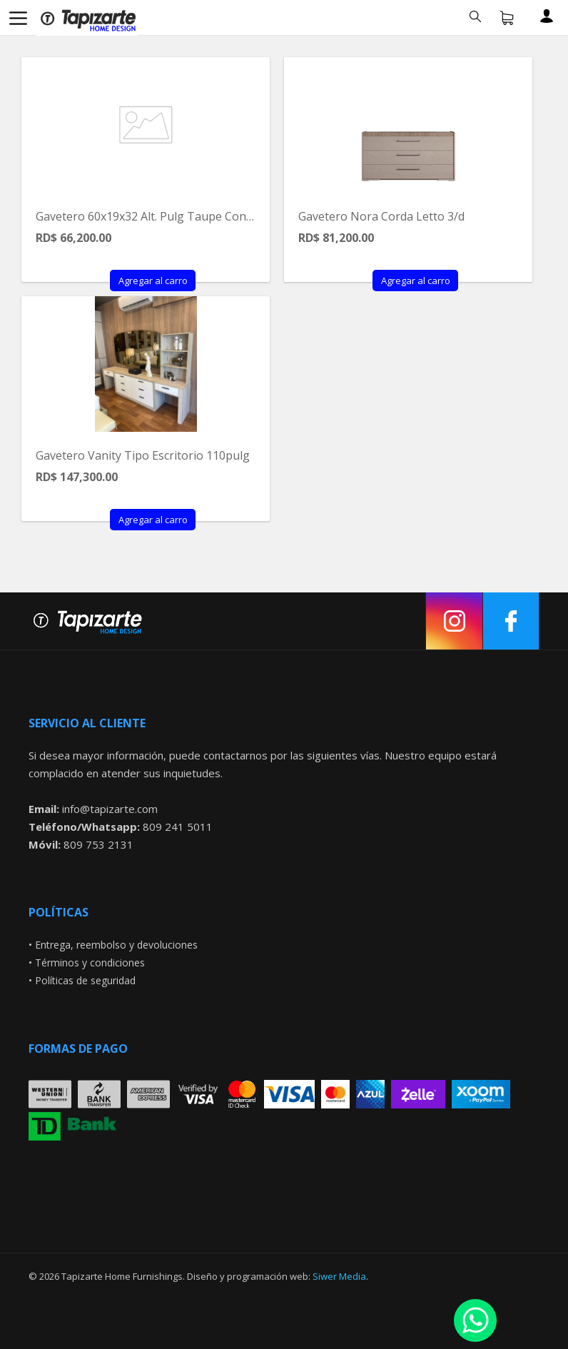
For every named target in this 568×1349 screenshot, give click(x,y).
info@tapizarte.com (110, 809)
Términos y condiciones (90, 962)
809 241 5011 (178, 826)
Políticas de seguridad (85, 980)
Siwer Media (339, 1276)
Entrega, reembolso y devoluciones (116, 944)
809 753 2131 (98, 844)
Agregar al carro (153, 280)
